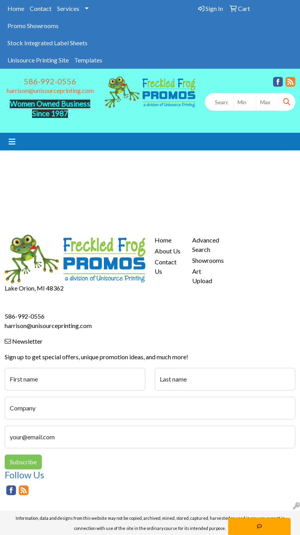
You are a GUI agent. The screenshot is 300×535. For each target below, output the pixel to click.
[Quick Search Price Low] (244, 102)
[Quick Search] (219, 102)
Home (15, 8)
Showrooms (206, 260)
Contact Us (166, 266)
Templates (88, 60)
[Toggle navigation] (12, 141)
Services (68, 8)
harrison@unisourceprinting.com (50, 90)
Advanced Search (205, 244)
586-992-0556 (50, 81)
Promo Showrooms (33, 25)
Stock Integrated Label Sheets (47, 42)
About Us (167, 251)
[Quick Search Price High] (267, 102)
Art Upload (202, 276)
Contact (41, 8)
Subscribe (23, 461)
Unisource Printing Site (38, 60)
